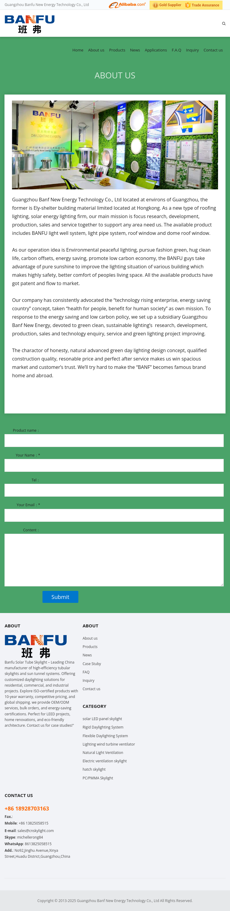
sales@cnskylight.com (36, 830)
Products (117, 50)
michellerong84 (30, 837)
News (135, 50)
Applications (156, 50)
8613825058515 (38, 843)
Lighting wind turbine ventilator (109, 744)
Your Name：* (28, 455)
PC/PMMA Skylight (98, 778)
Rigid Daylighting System (103, 727)
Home (77, 50)
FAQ (86, 672)
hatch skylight (94, 769)
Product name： (26, 430)
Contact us (213, 50)
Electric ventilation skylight (105, 761)
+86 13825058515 (33, 823)
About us (96, 50)
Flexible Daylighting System (105, 735)
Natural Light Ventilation (103, 752)
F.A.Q (176, 50)
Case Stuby (92, 663)
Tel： (36, 480)
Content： (31, 530)
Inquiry (192, 50)
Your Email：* (28, 504)
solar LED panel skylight (102, 718)
